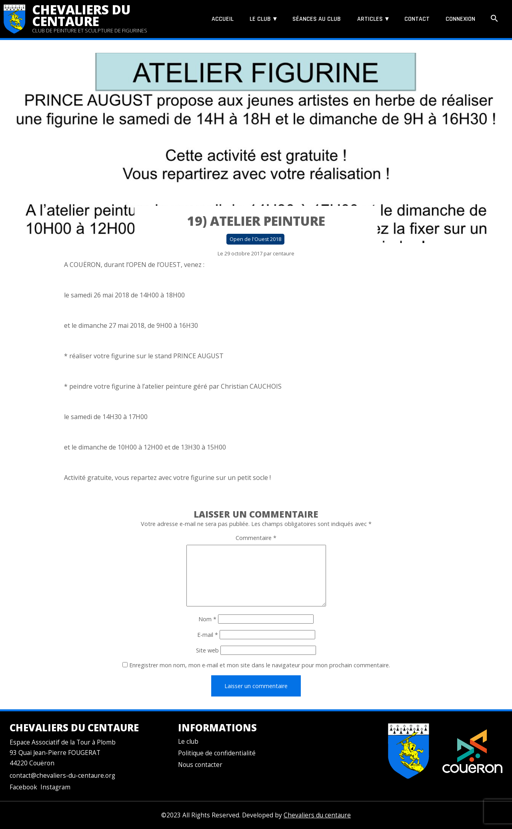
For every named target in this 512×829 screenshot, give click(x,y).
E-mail (207, 634)
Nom (207, 619)
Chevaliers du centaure (81, 15)
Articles (370, 19)
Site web (207, 650)
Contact (417, 19)
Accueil (223, 19)
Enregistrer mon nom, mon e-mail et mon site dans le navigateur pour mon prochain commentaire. (259, 665)
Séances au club (316, 19)
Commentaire (256, 538)
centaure (283, 253)
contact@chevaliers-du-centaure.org (62, 775)
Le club (260, 19)
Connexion (460, 19)
